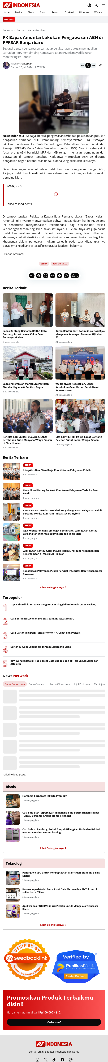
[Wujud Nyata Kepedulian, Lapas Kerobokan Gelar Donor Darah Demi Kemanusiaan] (80, 363)
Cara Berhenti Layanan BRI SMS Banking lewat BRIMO (42, 618)
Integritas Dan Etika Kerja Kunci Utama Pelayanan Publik (57, 470)
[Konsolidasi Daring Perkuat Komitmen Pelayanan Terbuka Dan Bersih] (11, 491)
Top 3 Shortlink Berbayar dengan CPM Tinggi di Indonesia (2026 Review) (53, 604)
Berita (18, 12)
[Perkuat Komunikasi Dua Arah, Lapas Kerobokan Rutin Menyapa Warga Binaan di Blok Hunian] (28, 416)
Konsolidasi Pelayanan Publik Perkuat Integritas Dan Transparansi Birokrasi (62, 572)
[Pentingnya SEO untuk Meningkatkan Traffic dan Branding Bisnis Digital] (13, 878)
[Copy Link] (31, 275)
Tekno (55, 12)
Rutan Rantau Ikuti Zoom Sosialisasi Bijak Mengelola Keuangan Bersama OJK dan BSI (80, 334)
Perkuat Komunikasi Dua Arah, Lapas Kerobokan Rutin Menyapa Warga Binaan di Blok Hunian (27, 440)
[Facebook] (38, 275)
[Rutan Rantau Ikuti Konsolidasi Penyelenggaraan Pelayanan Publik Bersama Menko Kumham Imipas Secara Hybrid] (11, 512)
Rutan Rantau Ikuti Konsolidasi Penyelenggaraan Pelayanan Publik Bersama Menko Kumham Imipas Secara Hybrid (62, 512)
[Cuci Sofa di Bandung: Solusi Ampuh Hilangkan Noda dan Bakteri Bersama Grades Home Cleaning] (13, 835)
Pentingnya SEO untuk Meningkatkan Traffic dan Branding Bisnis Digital (61, 874)
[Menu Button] (103, 5)
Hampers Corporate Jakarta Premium (44, 796)
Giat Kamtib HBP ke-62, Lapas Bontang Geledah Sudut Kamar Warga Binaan (78, 438)
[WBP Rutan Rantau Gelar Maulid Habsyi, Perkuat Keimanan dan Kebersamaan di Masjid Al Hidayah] (11, 552)
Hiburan (84, 12)
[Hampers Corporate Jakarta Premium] (13, 801)
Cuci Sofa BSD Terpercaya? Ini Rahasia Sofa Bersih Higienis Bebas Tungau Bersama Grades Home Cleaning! (61, 814)
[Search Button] (96, 5)
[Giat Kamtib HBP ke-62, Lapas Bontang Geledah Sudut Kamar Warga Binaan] (80, 416)
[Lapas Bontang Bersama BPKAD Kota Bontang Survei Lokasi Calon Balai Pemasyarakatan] (28, 310)
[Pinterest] (59, 275)
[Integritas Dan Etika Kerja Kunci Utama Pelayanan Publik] (11, 471)
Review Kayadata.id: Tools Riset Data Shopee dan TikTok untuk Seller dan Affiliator (54, 662)
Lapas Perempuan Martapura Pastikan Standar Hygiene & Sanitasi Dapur (26, 385)
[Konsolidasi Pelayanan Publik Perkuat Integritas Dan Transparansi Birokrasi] (11, 572)
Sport (43, 12)
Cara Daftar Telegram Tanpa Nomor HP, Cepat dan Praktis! (45, 632)
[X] (45, 275)
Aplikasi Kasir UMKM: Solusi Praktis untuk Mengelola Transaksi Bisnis (60, 907)
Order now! (54, 1022)
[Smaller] (82, 65)
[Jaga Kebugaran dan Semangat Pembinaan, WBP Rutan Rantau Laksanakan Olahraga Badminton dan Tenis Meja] (11, 532)
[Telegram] (52, 275)
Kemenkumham (60, 264)
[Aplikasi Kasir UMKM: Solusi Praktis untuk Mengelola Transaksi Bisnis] (13, 911)
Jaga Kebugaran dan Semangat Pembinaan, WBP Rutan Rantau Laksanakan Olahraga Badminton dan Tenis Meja (60, 532)
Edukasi (69, 12)
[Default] (88, 65)
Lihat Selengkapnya (54, 587)
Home (6, 12)
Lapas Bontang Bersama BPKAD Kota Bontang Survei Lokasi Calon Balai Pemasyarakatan (25, 334)
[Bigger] (93, 65)
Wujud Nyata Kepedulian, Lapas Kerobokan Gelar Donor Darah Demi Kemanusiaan (76, 387)
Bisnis (31, 12)
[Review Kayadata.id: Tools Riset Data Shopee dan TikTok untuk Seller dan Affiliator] (13, 895)
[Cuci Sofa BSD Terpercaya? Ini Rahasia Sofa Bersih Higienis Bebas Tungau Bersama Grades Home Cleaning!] (13, 818)
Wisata (98, 12)
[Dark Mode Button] (89, 5)
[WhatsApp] (66, 275)
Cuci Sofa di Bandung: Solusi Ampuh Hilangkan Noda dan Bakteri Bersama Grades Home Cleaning (61, 831)
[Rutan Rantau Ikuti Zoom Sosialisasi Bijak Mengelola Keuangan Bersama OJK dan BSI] (80, 310)
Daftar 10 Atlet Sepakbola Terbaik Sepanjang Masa (40, 646)
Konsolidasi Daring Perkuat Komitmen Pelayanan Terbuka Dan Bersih (60, 492)
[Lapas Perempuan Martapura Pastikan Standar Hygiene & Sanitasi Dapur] (28, 363)
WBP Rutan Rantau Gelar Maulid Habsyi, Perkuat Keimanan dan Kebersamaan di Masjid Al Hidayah (61, 552)
